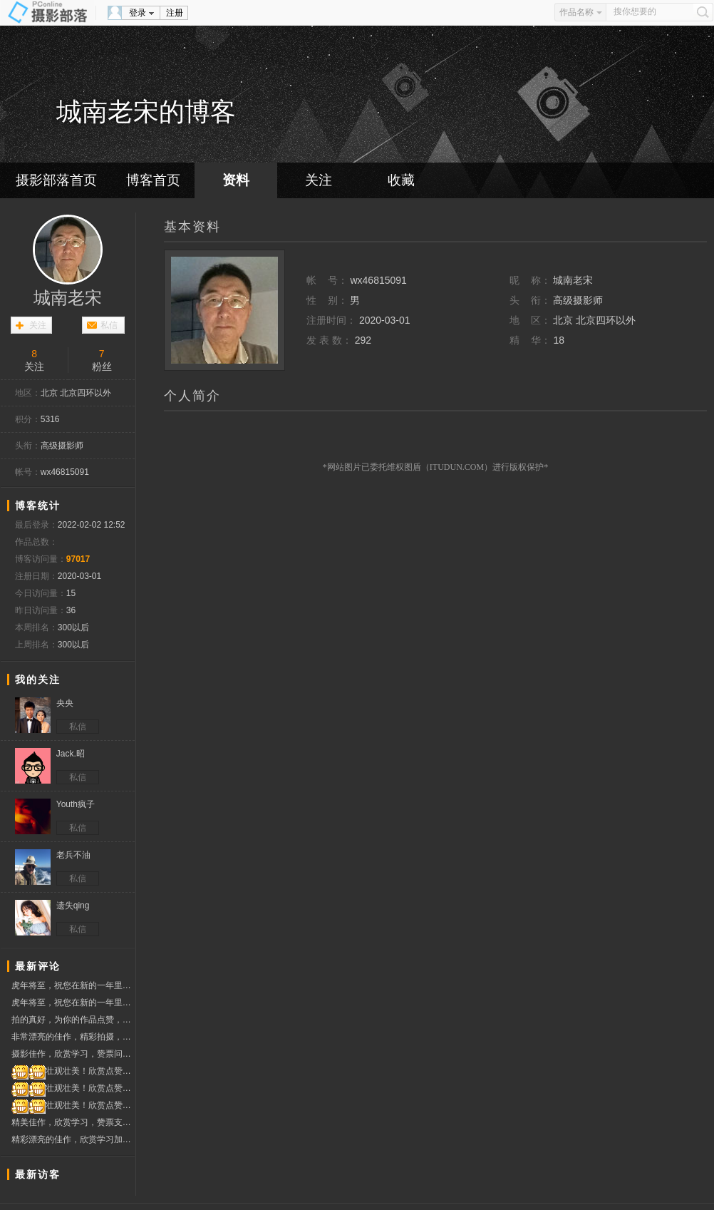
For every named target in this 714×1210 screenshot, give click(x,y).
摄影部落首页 (56, 180)
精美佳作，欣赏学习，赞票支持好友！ (73, 1122)
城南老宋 (67, 298)
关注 (318, 180)
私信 (109, 325)
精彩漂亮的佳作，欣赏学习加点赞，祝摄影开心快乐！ (73, 1139)
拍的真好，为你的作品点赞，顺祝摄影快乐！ (73, 1020)
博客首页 (153, 180)
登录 (137, 12)
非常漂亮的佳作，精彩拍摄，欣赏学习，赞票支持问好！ (73, 1037)
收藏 (401, 180)
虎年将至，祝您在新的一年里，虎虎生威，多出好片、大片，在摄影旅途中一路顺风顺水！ (73, 986)
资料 (235, 180)
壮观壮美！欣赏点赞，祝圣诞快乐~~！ (73, 1071)
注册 (174, 13)
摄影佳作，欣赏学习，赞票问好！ (73, 1055)
